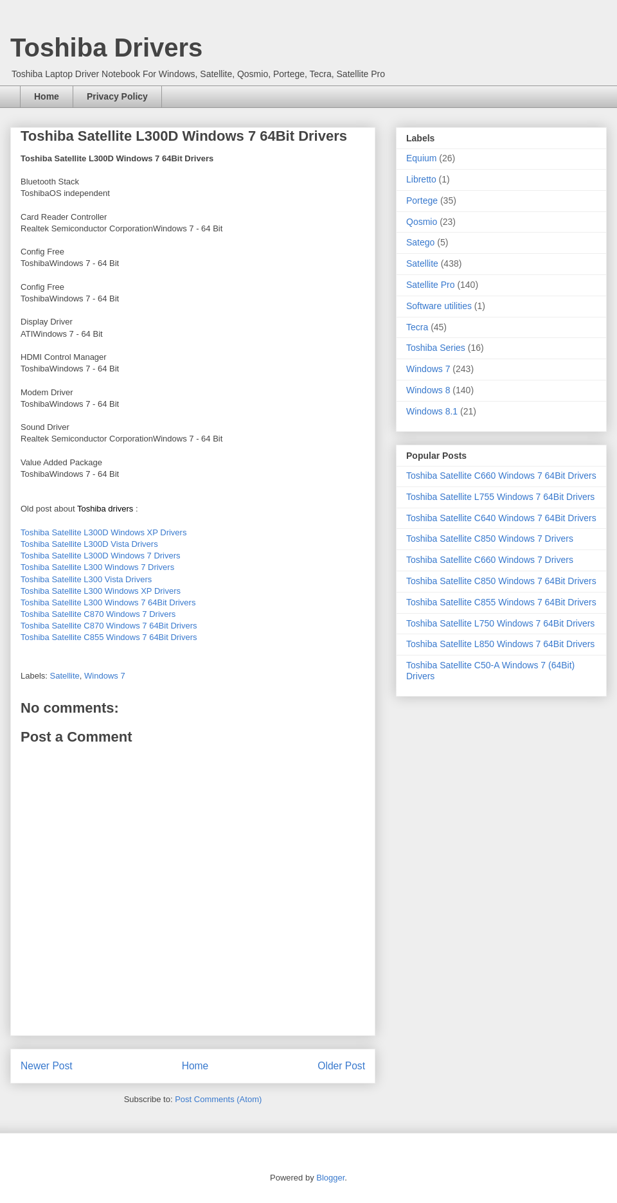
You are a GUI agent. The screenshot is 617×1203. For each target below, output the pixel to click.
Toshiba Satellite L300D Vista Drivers (89, 544)
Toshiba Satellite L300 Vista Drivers (86, 579)
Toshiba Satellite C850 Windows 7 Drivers (489, 538)
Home (46, 96)
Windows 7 (104, 676)
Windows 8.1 (432, 411)
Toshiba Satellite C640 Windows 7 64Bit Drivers (501, 518)
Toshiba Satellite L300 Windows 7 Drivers (97, 567)
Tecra (417, 327)
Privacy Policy (117, 96)
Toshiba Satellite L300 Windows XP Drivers (101, 591)
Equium (421, 158)
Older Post (341, 1065)
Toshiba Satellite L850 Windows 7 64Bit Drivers (500, 644)
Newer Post (47, 1065)
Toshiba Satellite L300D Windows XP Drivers (103, 532)
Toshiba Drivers (106, 47)
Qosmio (421, 222)
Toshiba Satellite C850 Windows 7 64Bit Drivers (501, 581)
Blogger (330, 1177)
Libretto (421, 179)
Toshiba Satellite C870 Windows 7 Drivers (98, 614)
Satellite (65, 676)
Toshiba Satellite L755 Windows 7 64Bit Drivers (500, 497)
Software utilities (439, 306)
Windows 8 (428, 390)
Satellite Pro (430, 285)
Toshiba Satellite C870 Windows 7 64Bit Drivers (109, 625)
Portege (422, 200)
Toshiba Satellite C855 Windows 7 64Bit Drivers (109, 637)
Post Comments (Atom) (218, 1099)
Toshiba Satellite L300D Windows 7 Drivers (101, 555)
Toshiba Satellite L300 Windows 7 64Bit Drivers (108, 602)
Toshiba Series (435, 348)
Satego (420, 242)
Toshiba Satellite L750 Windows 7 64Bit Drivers (500, 623)
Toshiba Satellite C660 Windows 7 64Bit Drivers (501, 475)
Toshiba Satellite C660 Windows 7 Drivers (489, 560)
